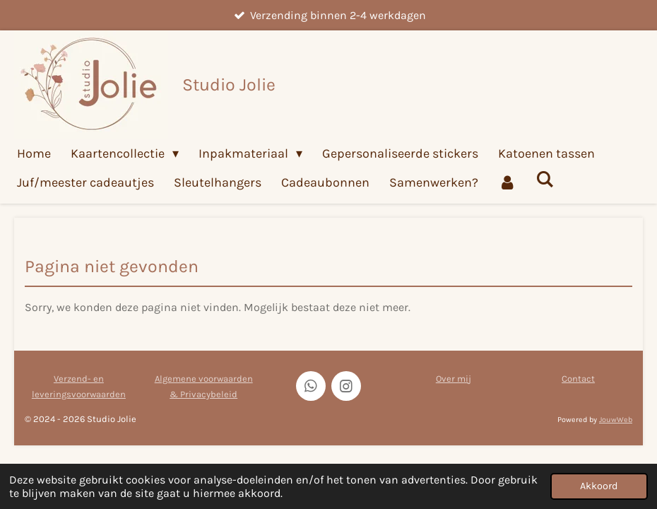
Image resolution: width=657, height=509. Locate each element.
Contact (578, 378)
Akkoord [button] (599, 486)
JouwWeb (615, 419)
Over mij (453, 378)
